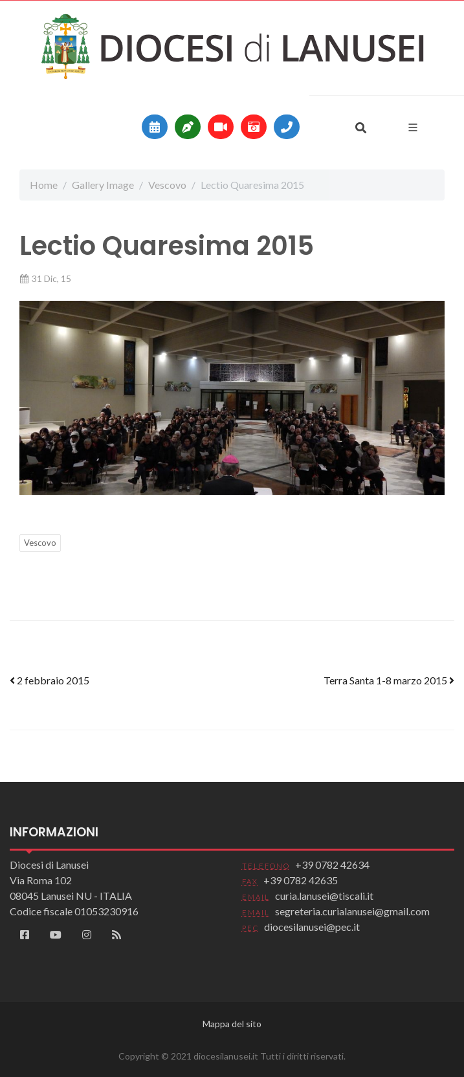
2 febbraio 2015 (49, 680)
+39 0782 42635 (300, 880)
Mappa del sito (232, 1023)
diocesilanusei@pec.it (312, 926)
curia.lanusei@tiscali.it (324, 895)
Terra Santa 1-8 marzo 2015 (389, 680)
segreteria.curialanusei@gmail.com (352, 911)
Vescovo (167, 185)
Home (44, 185)
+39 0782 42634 (332, 864)
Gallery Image (103, 185)
